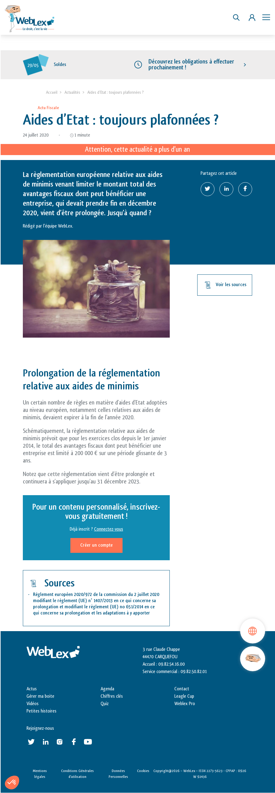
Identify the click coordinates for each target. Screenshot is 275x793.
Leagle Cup (184, 696)
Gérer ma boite (40, 696)
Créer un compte (96, 545)
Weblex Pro (184, 703)
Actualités (72, 92)
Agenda (107, 689)
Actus (32, 689)
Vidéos (33, 703)
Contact (181, 689)
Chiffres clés (112, 696)
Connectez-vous (108, 529)
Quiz (105, 703)
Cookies (143, 771)
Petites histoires (41, 711)
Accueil (51, 92)
